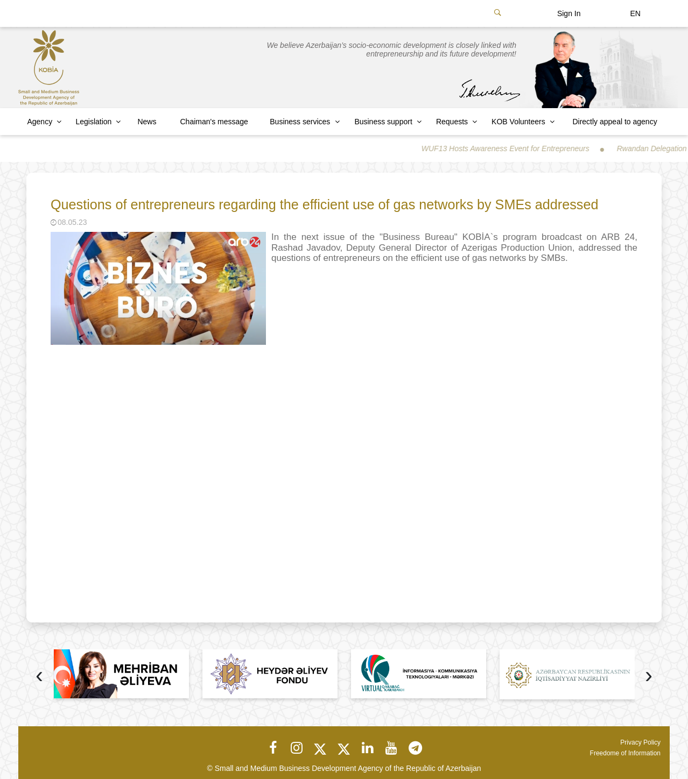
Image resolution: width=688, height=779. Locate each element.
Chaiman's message (214, 121)
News (146, 121)
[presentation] (39, 676)
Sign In (569, 13)
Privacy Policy (640, 742)
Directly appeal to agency (614, 121)
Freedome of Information (625, 753)
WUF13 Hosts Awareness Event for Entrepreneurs (514, 148)
